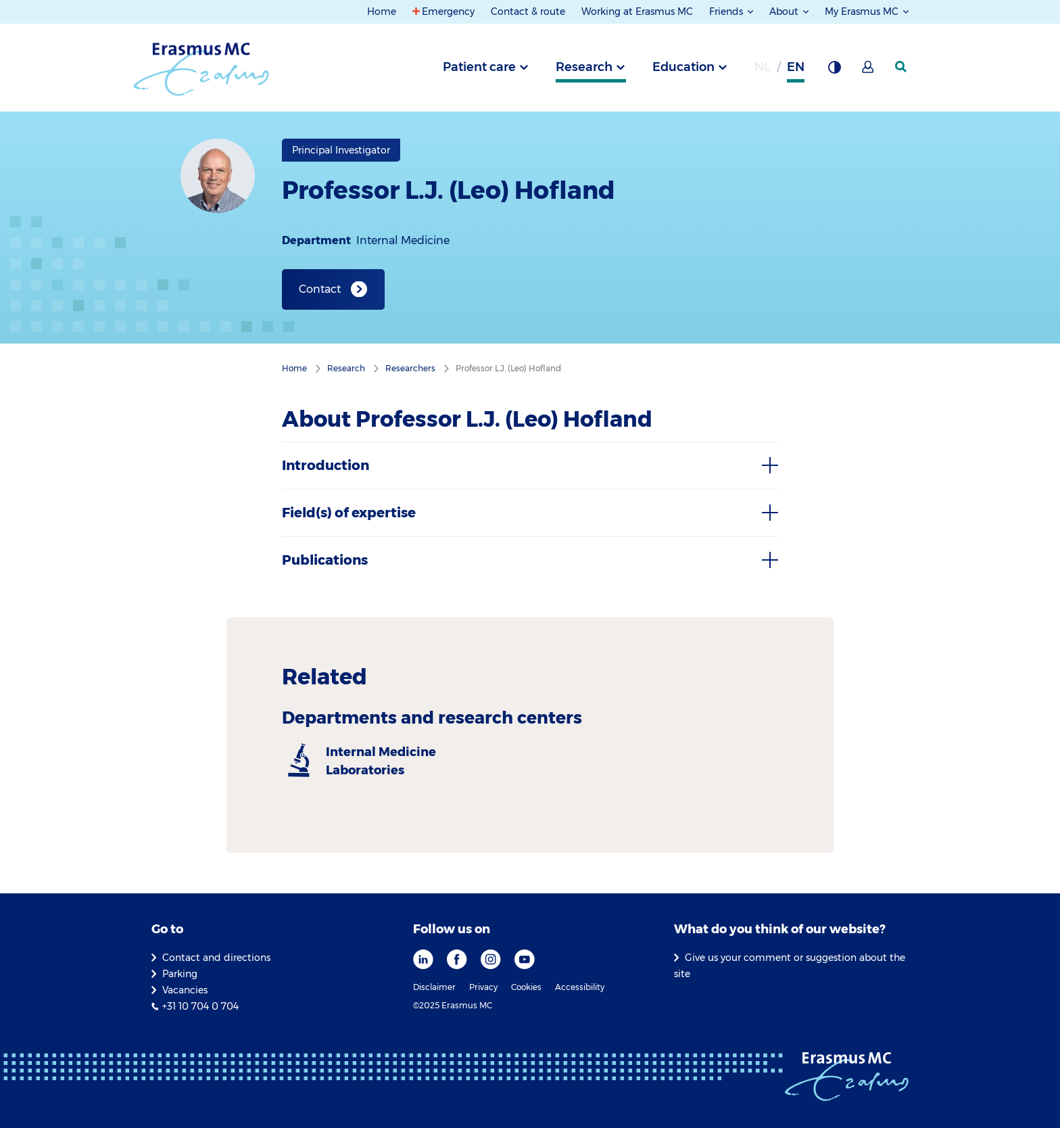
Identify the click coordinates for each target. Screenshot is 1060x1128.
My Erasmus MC (863, 11)
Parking (179, 974)
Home (381, 11)
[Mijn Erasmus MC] (868, 71)
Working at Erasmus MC (637, 11)
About (785, 11)
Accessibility (579, 987)
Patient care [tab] (479, 67)
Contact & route (528, 11)
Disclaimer (434, 987)
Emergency (448, 11)
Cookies (526, 987)
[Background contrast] (834, 71)
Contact (320, 289)
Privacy (483, 987)
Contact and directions (216, 957)
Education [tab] (683, 67)
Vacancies (185, 990)
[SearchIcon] (902, 66)
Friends (727, 11)
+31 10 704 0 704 (200, 1006)
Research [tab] (584, 67)
